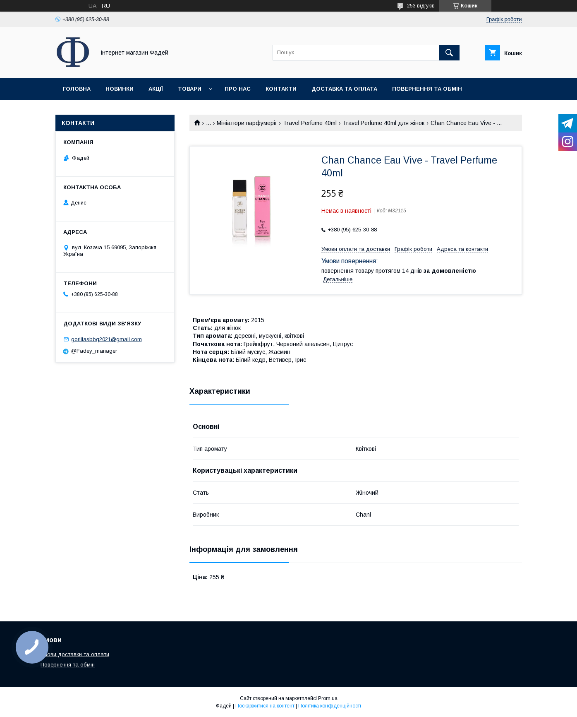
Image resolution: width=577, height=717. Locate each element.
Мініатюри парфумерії (247, 123)
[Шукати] (449, 52)
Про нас (238, 89)
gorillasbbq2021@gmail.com (106, 339)
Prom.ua (328, 698)
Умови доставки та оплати (75, 654)
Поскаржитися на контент (264, 706)
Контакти (281, 89)
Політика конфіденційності (329, 706)
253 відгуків (421, 6)
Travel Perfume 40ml (310, 123)
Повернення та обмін (427, 89)
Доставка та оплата (344, 89)
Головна (77, 89)
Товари (189, 89)
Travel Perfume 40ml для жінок (383, 123)
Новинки (119, 89)
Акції (155, 89)
